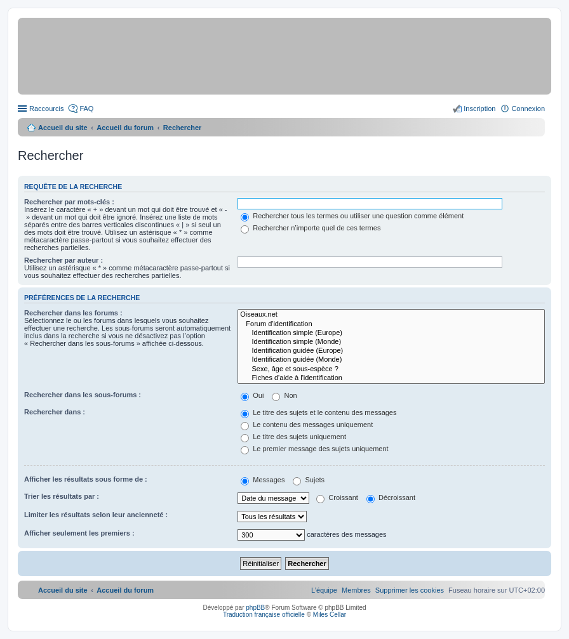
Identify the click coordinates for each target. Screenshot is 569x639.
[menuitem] (409, 590)
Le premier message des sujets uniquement (314, 448)
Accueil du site (63, 127)
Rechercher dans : (54, 412)
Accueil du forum (125, 127)
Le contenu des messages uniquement (307, 424)
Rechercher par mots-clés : (69, 202)
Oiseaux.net (391, 314)
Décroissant (390, 497)
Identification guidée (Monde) (391, 359)
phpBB (255, 607)
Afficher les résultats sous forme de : (85, 479)
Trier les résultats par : (61, 496)
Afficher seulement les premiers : (79, 533)
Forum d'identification (391, 324)
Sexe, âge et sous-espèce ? (391, 369)
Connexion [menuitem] (528, 108)
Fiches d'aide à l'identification (391, 378)
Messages (262, 480)
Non (284, 395)
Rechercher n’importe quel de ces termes (310, 228)
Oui (252, 395)
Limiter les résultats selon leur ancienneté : (96, 514)
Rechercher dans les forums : (73, 313)
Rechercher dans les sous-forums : (82, 395)
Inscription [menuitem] (479, 108)
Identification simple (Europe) (391, 333)
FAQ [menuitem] (86, 108)
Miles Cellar (329, 614)
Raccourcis (46, 108)
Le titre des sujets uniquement (293, 436)
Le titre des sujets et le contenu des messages (318, 412)
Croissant (337, 497)
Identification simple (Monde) (391, 342)
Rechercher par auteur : (63, 260)
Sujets (309, 480)
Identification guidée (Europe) (391, 350)
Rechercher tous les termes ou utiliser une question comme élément (352, 216)
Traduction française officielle (264, 614)
